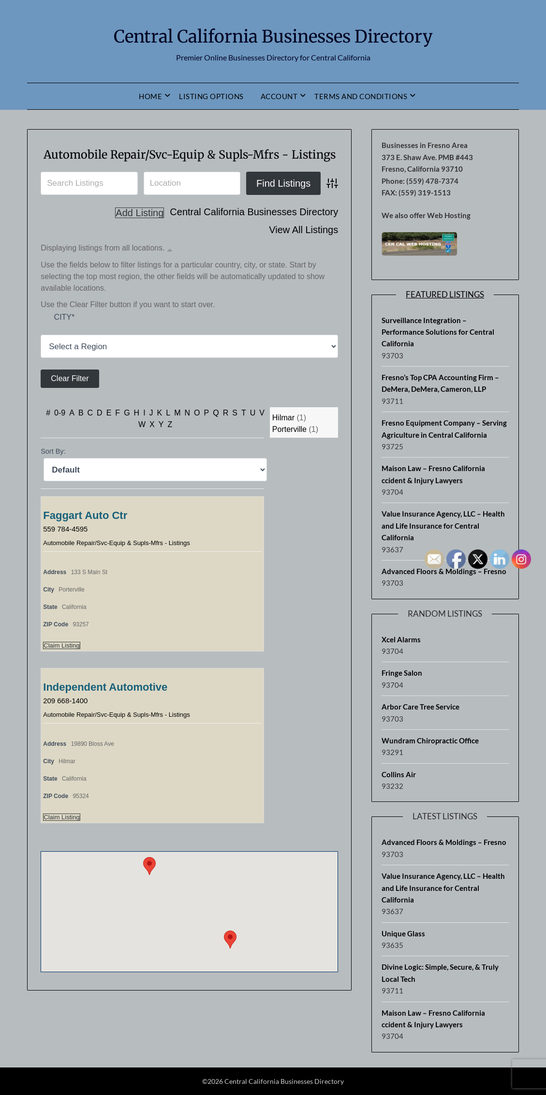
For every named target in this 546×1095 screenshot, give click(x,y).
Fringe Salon (402, 672)
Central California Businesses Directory (273, 34)
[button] (230, 961)
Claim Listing (61, 666)
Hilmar (283, 439)
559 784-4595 (67, 550)
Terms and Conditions (360, 96)
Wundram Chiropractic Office (430, 740)
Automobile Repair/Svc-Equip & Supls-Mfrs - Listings (116, 564)
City (64, 338)
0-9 (59, 434)
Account (279, 96)
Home (150, 96)
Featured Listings (445, 294)
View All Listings (303, 234)
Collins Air (399, 774)
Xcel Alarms (401, 639)
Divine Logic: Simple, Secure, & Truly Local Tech (440, 972)
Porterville (289, 450)
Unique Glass (403, 933)
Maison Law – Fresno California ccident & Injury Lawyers (433, 474)
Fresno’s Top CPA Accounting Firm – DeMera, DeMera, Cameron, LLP (440, 383)
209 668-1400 (67, 722)
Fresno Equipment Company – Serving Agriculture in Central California (444, 428)
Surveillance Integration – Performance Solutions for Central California (438, 332)
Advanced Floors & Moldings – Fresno (444, 842)
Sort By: (53, 472)
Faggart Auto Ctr (85, 537)
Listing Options (211, 96)
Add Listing (314, 251)
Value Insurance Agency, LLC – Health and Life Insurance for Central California (443, 525)
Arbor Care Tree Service (420, 706)
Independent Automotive (105, 708)
